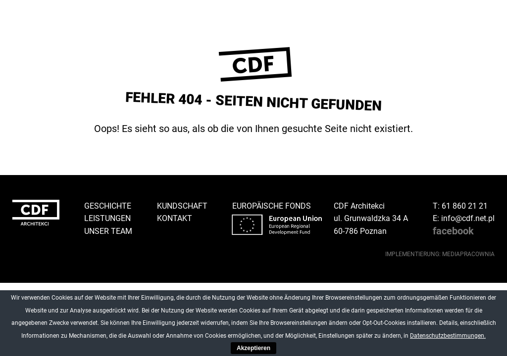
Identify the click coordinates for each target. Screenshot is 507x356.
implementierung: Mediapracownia (440, 254)
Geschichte (107, 206)
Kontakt (174, 218)
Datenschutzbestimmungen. (448, 335)
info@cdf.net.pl (468, 218)
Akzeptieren (253, 348)
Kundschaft (182, 206)
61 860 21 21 (465, 206)
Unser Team (108, 231)
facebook (453, 231)
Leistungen (107, 218)
